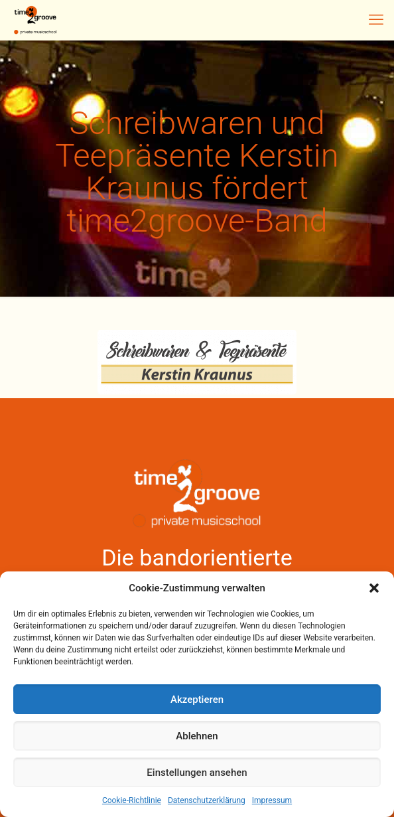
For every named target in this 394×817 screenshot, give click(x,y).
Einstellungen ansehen (197, 773)
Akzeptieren (197, 700)
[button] (374, 588)
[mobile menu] (376, 20)
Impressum (272, 800)
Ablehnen (197, 736)
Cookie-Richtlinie (131, 800)
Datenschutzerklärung (206, 800)
